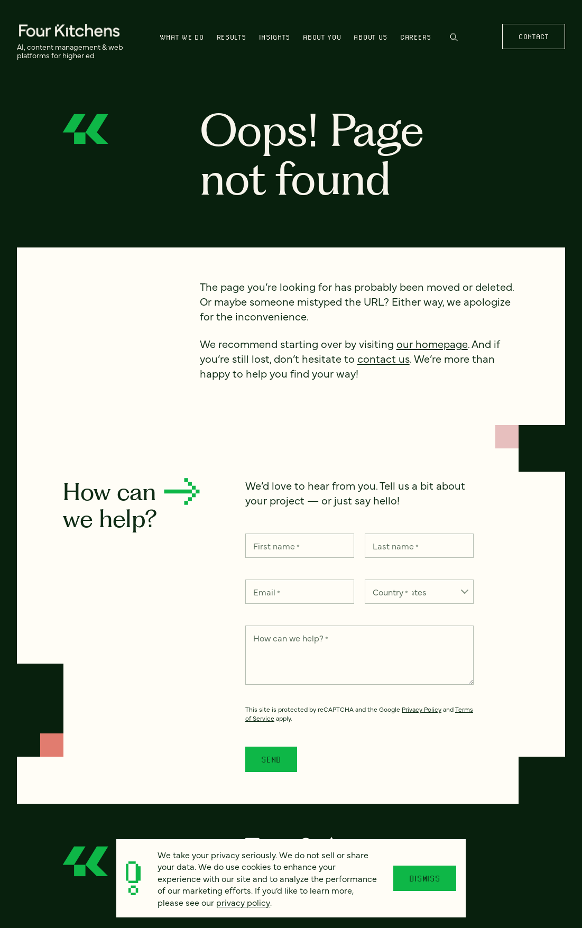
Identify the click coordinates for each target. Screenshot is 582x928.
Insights (275, 37)
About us (370, 37)
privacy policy (243, 902)
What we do (182, 37)
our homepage (432, 343)
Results (231, 37)
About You (322, 37)
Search (453, 37)
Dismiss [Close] (424, 878)
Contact (534, 36)
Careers (415, 37)
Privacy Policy (421, 709)
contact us (383, 358)
